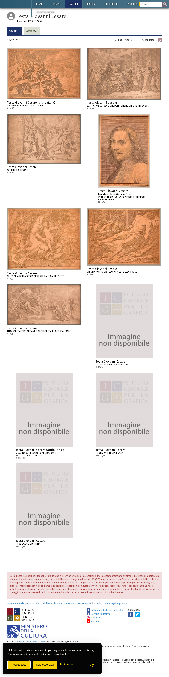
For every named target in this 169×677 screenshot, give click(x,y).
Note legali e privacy (116, 603)
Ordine (118, 40)
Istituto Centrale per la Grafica (23, 603)
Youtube (93, 621)
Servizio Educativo (98, 614)
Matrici (73, 4)
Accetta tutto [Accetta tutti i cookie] (19, 664)
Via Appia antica (45, 12)
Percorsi (135, 4)
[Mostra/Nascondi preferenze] (66, 664)
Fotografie (111, 4)
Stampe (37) (32, 30)
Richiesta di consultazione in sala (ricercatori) (67, 603)
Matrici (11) (14, 30)
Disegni (91, 4)
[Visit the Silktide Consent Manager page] (92, 665)
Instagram (94, 617)
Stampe (56, 4)
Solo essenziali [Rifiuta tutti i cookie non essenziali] (45, 664)
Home (39, 4)
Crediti (97, 603)
